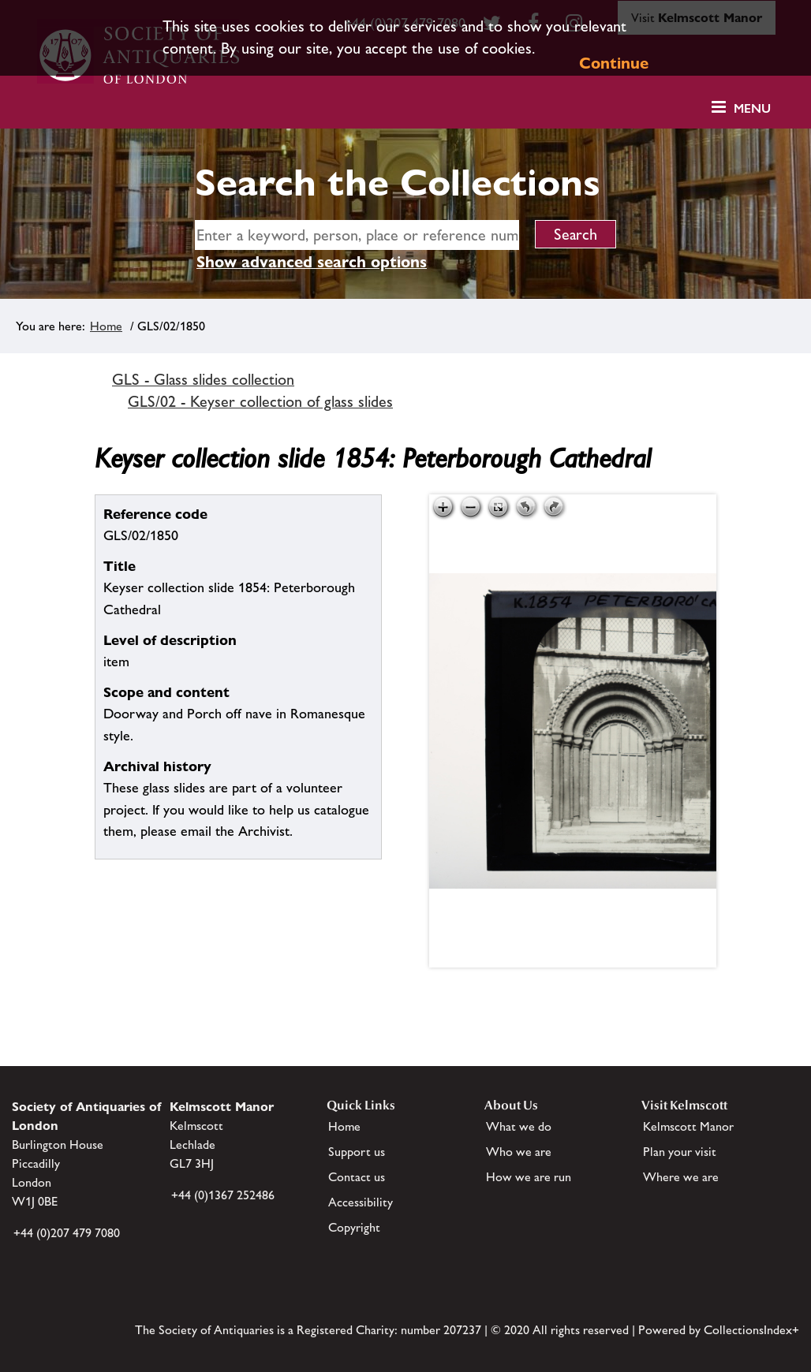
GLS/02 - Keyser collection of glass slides (260, 401)
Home (106, 326)
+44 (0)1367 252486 (223, 1194)
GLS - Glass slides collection (203, 379)
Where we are (681, 1176)
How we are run (528, 1176)
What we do (518, 1126)
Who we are (518, 1151)
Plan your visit (679, 1151)
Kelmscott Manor (688, 1126)
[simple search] (357, 235)
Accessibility (360, 1202)
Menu (752, 108)
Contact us (356, 1176)
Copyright (354, 1227)
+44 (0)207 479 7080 (66, 1232)
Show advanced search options (311, 261)
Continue (613, 63)
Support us (356, 1151)
